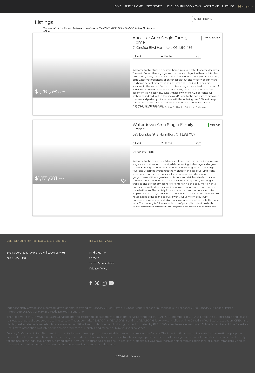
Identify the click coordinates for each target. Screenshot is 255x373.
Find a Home (133, 6)
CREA (192, 316)
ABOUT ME (211, 6)
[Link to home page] (4, 6)
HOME (117, 6)
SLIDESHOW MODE (206, 19)
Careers (94, 258)
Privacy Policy (98, 268)
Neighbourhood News (183, 6)
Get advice (154, 6)
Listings (228, 6)
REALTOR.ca (161, 324)
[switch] (124, 179)
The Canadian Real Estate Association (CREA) (214, 320)
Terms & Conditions (101, 263)
